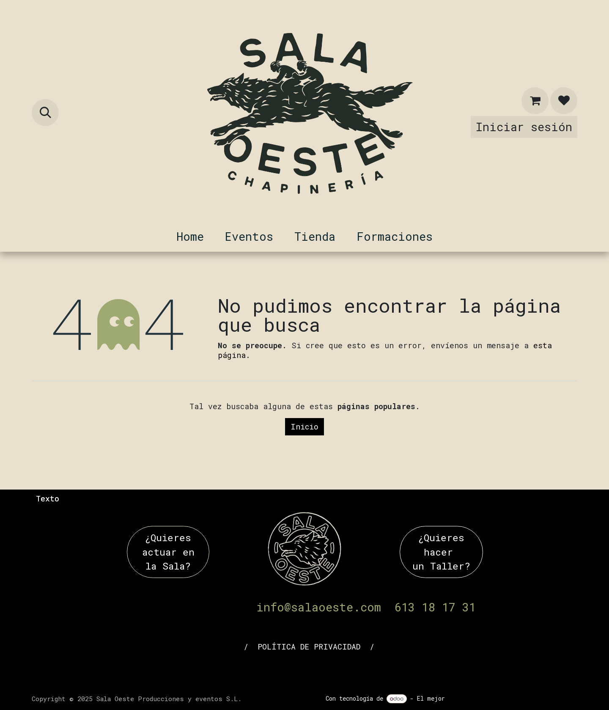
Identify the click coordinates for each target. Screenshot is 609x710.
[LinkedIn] (280, 668)
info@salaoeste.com (318, 607)
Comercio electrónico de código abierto (512, 698)
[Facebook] (255, 668)
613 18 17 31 (435, 607)
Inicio (304, 426)
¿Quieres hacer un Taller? (441, 551)
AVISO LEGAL (213, 646)
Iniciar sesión (524, 126)
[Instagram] (328, 668)
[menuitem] (190, 236)
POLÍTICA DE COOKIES (424, 646)
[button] (45, 112)
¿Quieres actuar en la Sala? (168, 551)
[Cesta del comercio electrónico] (535, 100)
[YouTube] (304, 668)
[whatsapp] (353, 668)
